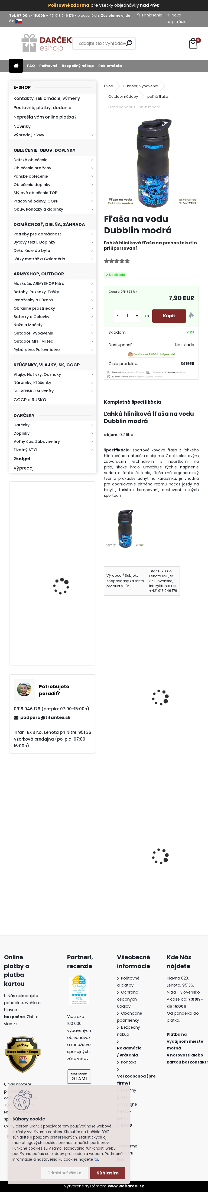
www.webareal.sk (126, 1186)
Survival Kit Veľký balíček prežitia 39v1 (126, 844)
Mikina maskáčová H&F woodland (67, 581)
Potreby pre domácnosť (37, 234)
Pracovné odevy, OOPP (36, 201)
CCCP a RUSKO (30, 400)
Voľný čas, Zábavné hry (37, 441)
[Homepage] (16, 66)
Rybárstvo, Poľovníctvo (37, 349)
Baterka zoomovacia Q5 (68, 637)
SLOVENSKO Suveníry (34, 391)
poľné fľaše (157, 96)
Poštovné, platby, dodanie (42, 107)
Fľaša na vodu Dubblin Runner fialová (123, 686)
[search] (129, 43)
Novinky (22, 126)
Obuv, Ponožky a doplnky (38, 209)
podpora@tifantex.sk (45, 717)
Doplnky (22, 433)
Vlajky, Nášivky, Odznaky (37, 374)
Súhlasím (108, 1173)
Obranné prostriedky (34, 308)
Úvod (108, 86)
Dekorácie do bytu (32, 250)
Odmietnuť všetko (64, 1173)
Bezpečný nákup (78, 65)
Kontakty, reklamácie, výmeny (47, 98)
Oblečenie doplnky (32, 184)
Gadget (22, 458)
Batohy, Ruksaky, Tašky (36, 292)
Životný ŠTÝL (25, 450)
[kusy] (127, 316)
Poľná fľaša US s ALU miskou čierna (179, 689)
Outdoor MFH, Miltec (33, 341)
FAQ (31, 65)
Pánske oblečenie (31, 176)
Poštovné (48, 65)
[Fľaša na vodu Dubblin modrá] (151, 162)
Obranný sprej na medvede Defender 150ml (175, 868)
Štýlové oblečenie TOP (35, 192)
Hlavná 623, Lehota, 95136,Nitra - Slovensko (183, 985)
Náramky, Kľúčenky (32, 382)
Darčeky (22, 425)
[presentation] (106, 690)
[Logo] (46, 43)
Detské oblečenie (30, 160)
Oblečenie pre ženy (32, 168)
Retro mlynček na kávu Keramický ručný (67, 514)
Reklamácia (110, 65)
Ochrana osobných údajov (127, 999)
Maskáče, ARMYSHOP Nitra (39, 283)
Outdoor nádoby (123, 96)
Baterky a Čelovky (31, 316)
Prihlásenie (152, 15)
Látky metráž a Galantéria (39, 259)
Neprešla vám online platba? (45, 117)
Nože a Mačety (28, 324)
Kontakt (129, 1062)
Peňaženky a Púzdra (33, 300)
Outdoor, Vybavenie (33, 333)
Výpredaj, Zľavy (29, 135)
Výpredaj (24, 468)
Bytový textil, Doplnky (34, 242)
